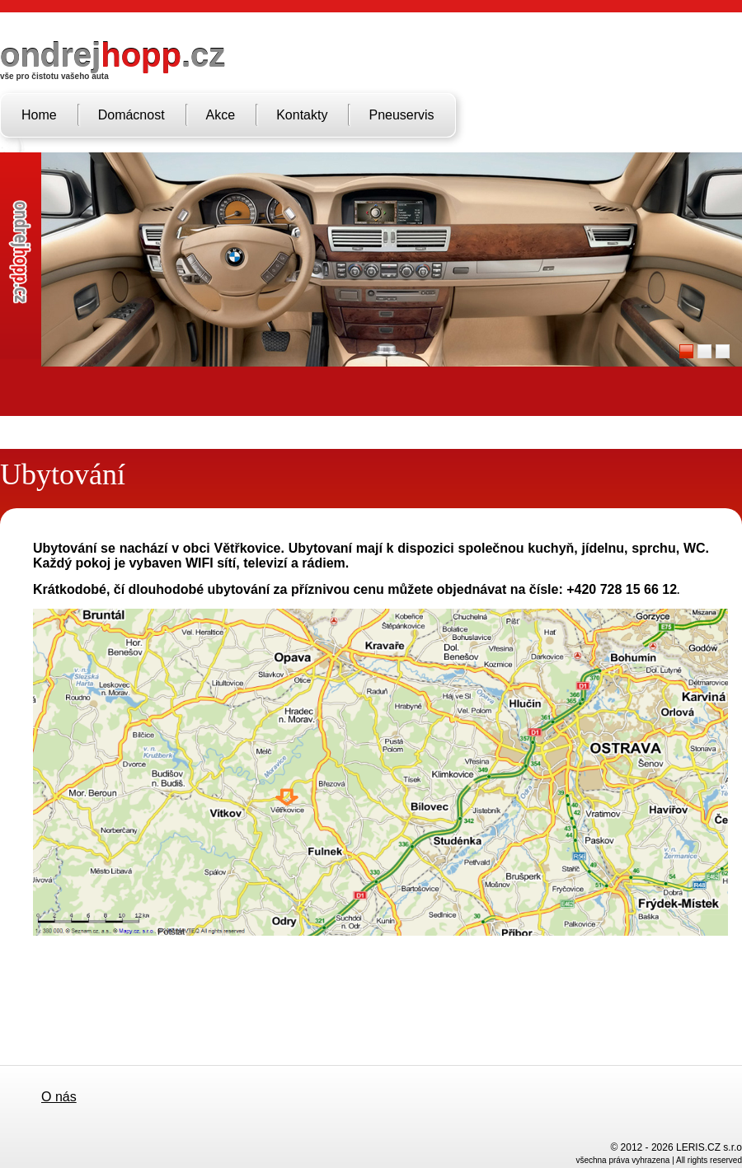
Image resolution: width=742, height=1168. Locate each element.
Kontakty (301, 115)
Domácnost (131, 115)
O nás (59, 1097)
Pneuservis (401, 115)
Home (39, 115)
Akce (221, 115)
